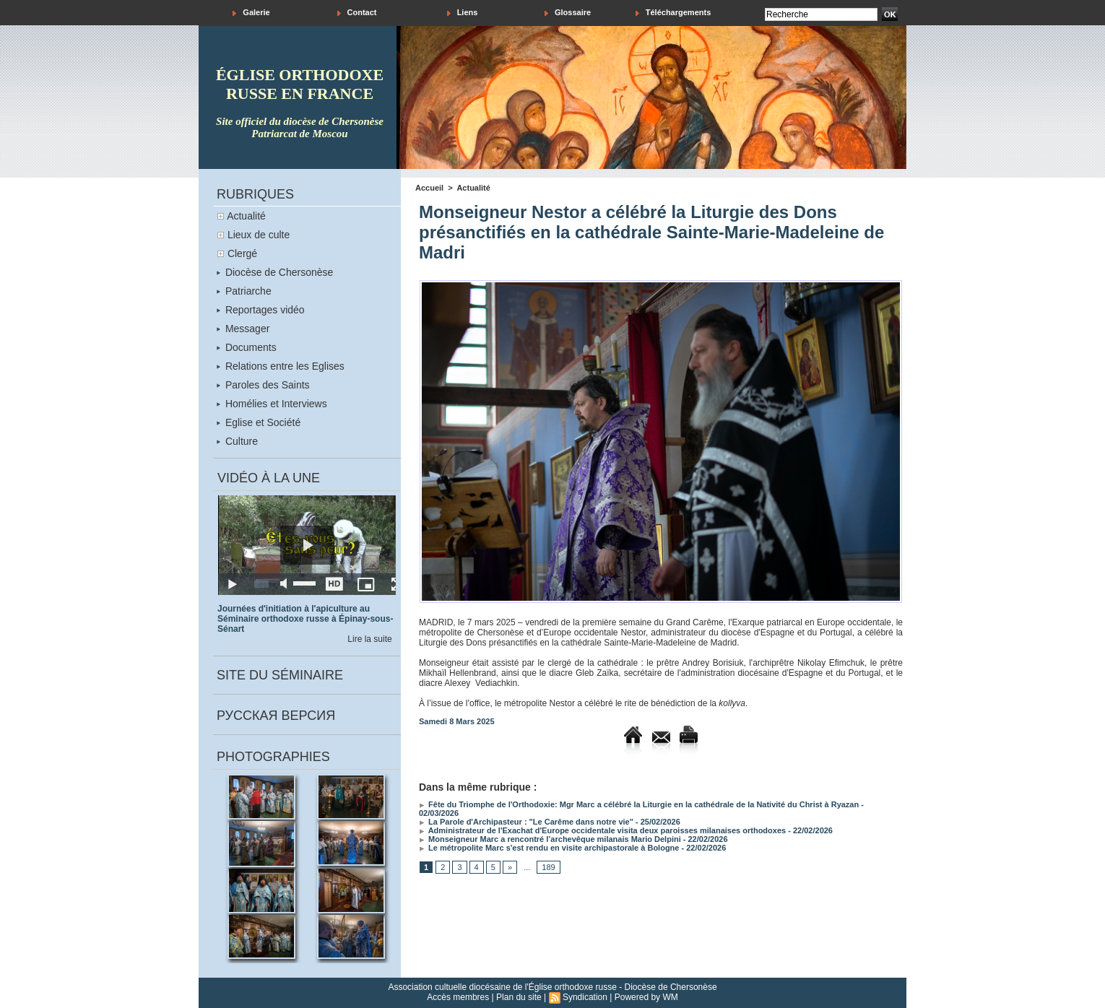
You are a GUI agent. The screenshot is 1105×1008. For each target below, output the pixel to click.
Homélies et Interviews (272, 403)
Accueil (429, 187)
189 (548, 867)
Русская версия (276, 715)
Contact (357, 12)
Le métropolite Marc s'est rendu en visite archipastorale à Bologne (549, 847)
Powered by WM (646, 997)
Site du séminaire (280, 675)
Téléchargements (673, 12)
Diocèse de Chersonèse (275, 272)
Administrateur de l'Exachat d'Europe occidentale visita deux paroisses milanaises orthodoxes (602, 830)
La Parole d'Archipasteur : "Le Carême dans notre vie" (526, 821)
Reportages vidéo (261, 310)
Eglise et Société (258, 422)
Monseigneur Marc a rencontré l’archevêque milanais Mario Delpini (550, 839)
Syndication (585, 997)
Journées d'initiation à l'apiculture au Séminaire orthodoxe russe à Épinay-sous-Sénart (305, 619)
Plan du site (519, 997)
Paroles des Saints (263, 385)
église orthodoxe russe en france (300, 84)
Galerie (251, 12)
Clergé (242, 253)
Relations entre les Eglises (280, 366)
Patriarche (244, 291)
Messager (243, 328)
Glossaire (568, 12)
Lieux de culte (259, 234)
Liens (462, 12)
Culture (237, 441)
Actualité (246, 216)
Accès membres (458, 997)
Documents (247, 347)
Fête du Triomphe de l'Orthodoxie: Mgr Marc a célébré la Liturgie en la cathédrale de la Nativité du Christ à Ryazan (639, 804)
